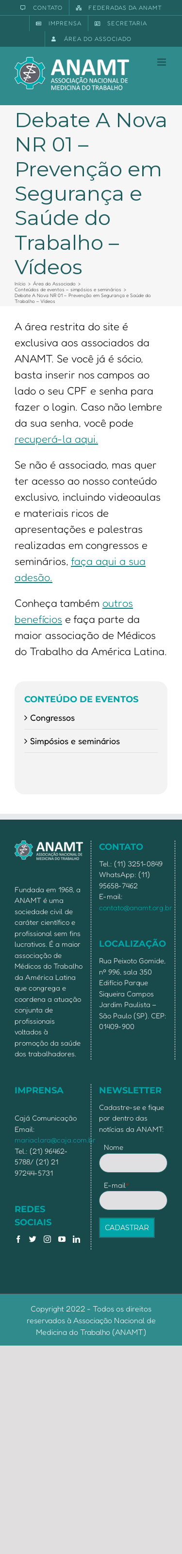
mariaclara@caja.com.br (55, 1139)
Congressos (52, 717)
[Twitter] (32, 1239)
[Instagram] (47, 1239)
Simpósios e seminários (75, 740)
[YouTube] (62, 1239)
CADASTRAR (127, 1227)
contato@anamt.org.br (135, 907)
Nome (113, 1147)
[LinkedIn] (76, 1239)
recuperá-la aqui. (56, 438)
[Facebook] (18, 1239)
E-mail (117, 1185)
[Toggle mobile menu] (162, 62)
